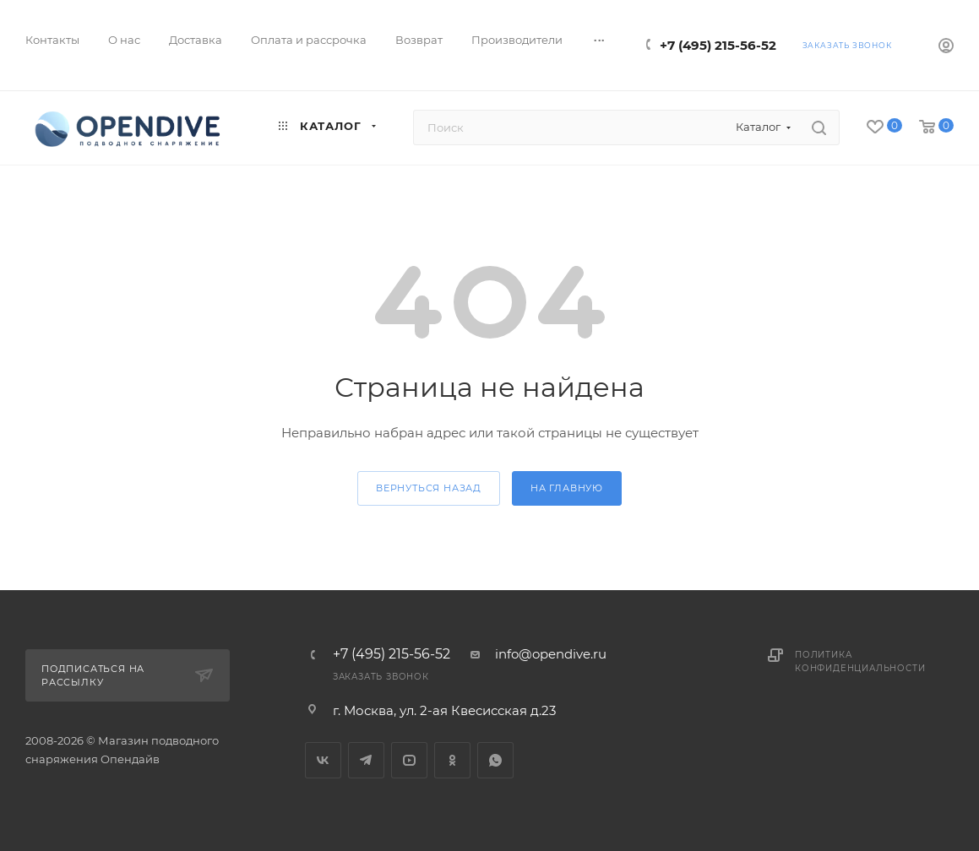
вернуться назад (428, 488)
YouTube (409, 760)
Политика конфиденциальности (860, 661)
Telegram (366, 760)
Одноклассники (452, 760)
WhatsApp (495, 760)
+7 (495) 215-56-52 (718, 45)
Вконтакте (323, 760)
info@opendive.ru (550, 654)
